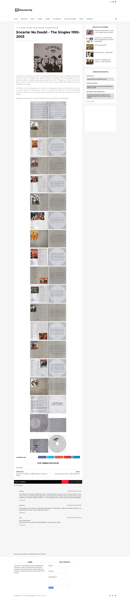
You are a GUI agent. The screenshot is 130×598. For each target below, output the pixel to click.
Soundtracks (57, 19)
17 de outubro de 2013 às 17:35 (74, 491)
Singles (40, 19)
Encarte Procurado (70, 19)
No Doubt (29, 27)
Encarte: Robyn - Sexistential (103, 52)
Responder (22, 500)
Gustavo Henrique (91, 83)
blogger (65, 481)
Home (16, 19)
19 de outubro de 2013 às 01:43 (74, 517)
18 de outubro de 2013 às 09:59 (74, 505)
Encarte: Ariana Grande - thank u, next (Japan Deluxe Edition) (103, 31)
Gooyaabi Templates (40, 595)
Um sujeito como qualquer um (95, 91)
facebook (78, 481)
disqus (72, 481)
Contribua (89, 19)
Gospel (47, 19)
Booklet (23, 27)
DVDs (32, 19)
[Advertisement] (99, 118)
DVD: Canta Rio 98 (100, 45)
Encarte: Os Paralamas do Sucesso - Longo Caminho (102, 60)
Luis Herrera (90, 76)
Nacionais (24, 19)
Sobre (81, 19)
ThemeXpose (23, 595)
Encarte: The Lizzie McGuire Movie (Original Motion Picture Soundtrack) (104, 39)
